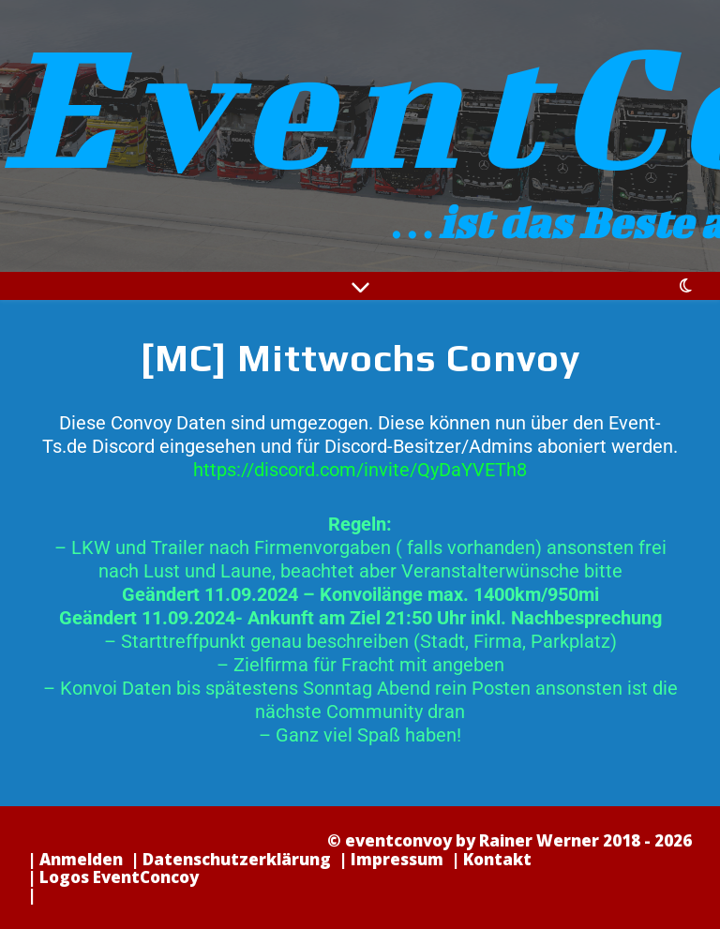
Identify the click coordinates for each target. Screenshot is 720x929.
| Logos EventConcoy (113, 877)
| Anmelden (75, 859)
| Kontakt (492, 859)
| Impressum (391, 859)
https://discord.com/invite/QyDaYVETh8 (360, 469)
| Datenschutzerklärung (231, 859)
